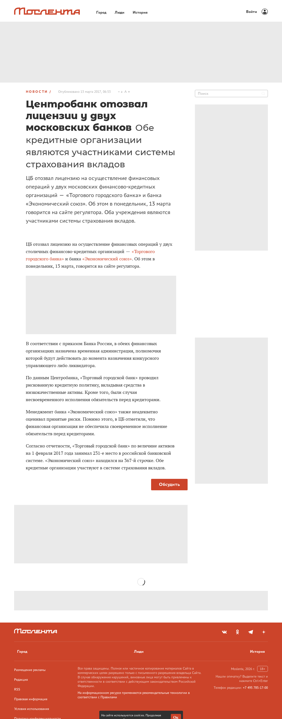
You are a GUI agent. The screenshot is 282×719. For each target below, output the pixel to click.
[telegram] (250, 632)
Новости (37, 91)
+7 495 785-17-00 (255, 688)
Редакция (21, 679)
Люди (139, 651)
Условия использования (31, 709)
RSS (17, 689)
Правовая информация (30, 699)
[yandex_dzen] (264, 632)
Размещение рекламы (29, 670)
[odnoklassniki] (237, 632)
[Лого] (47, 11)
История (257, 651)
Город (22, 651)
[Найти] (263, 93)
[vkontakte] (224, 632)
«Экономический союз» (107, 259)
